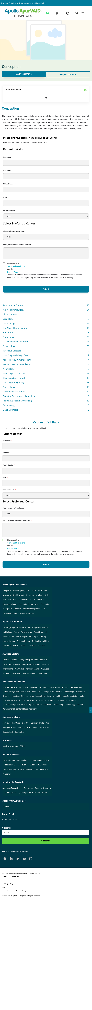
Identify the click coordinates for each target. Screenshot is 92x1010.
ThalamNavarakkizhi (40, 641)
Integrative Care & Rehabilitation (34, 3)
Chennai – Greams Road (29, 604)
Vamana (16, 645)
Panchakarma (26, 632)
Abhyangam (8, 627)
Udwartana (31, 645)
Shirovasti (40, 636)
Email (5, 197)
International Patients (41, 760)
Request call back (68, 74)
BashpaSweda (20, 627)
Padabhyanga (39, 632)
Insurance (4, 3)
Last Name (7, 170)
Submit (46, 289)
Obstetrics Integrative (26, 704)
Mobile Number (8, 184)
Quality (22, 792)
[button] (85, 90)
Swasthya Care (14, 769)
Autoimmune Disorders (33, 687)
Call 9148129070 (24, 74)
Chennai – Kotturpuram (24, 609)
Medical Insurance (10, 746)
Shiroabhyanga (9, 641)
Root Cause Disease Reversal (16, 765)
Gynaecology (69, 691)
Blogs (21, 3)
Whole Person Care (30, 769)
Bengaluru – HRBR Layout (13, 595)
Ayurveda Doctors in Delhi (20, 664)
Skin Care (6, 723)
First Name (7, 157)
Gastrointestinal (55, 691)
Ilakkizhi (31, 627)
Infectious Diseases (20, 696)
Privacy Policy (13, 272)
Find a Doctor (13, 3)
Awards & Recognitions (12, 788)
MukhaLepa (7, 632)
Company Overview (43, 788)
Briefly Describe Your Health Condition (17, 245)
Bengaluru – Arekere (34, 595)
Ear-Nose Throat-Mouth (26, 691)
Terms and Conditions (16, 266)
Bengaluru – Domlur (11, 590)
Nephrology (29, 700)
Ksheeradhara (42, 627)
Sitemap (6, 806)
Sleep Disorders (30, 709)
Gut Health (19, 732)
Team (44, 792)
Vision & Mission (33, 792)
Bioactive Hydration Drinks (33, 723)
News (14, 792)
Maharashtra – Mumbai (24, 613)
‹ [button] (90, 710)
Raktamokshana (23, 641)
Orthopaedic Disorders (66, 700)
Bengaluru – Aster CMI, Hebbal (34, 590)
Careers (7, 792)
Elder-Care (42, 691)
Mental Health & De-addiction (65, 696)
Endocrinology (9, 691)
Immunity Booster (22, 727)
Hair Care (16, 723)
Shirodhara (30, 636)
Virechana (7, 645)
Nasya (16, 632)
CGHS (22, 746)
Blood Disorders (51, 687)
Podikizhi (6, 636)
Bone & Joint (8, 732)
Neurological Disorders (45, 700)
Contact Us (28, 788)
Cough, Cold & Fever (40, 727)
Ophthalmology (9, 704)
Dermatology (75, 687)
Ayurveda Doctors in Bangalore (16, 660)
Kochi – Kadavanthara (22, 599)
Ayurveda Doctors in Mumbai (35, 673)
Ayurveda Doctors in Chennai (27, 669)
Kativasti (41, 645)
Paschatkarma (18, 636)
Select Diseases (9, 211)
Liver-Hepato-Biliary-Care (40, 696)
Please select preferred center (14, 231)
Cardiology (63, 687)
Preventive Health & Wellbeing (50, 704)
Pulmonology (69, 704)
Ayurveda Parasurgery (12, 687)
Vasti (23, 645)
